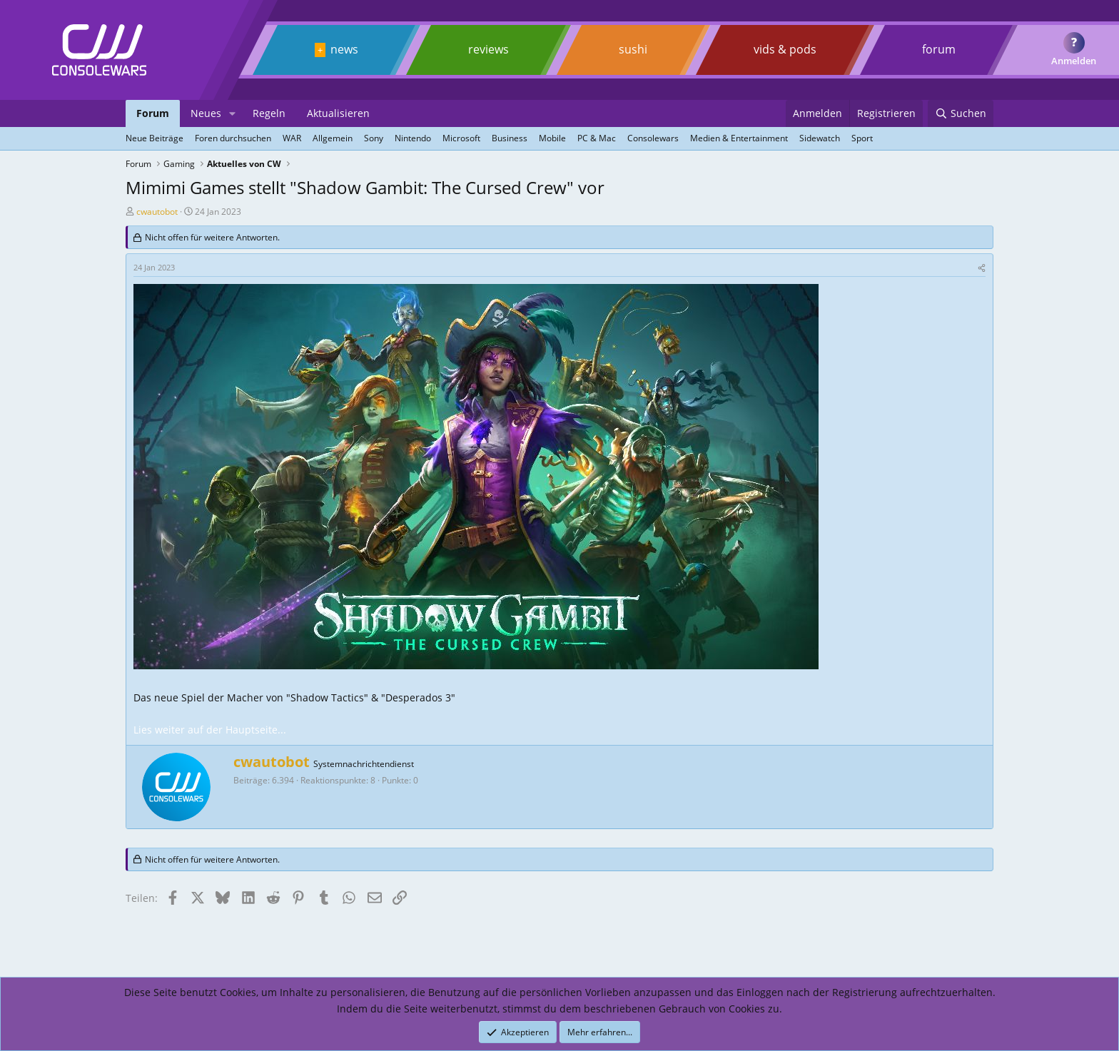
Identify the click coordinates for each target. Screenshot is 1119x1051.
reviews (488, 49)
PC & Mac (596, 138)
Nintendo (413, 138)
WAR (292, 138)
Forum (152, 113)
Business (509, 138)
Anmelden (1073, 60)
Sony (373, 138)
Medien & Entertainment (739, 138)
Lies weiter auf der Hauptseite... (209, 729)
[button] (232, 113)
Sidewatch (819, 138)
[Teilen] (982, 267)
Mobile (552, 138)
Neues (206, 113)
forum (939, 49)
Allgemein (333, 138)
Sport (862, 138)
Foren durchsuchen (233, 138)
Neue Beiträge (154, 138)
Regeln (269, 113)
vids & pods (785, 49)
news (344, 49)
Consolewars (653, 138)
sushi (633, 49)
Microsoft (461, 138)
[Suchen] (960, 113)
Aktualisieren (338, 113)
